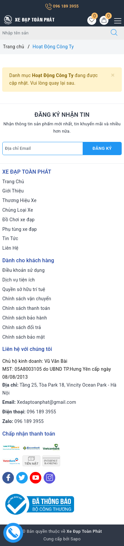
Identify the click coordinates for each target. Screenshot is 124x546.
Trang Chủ (13, 181)
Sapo (75, 538)
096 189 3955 (62, 6)
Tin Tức (10, 238)
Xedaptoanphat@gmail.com (46, 402)
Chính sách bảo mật (23, 337)
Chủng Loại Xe (17, 210)
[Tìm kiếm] (114, 33)
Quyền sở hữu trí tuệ (23, 289)
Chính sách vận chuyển (26, 298)
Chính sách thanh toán (26, 308)
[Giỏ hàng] (104, 20)
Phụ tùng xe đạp (19, 229)
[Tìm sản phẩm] (52, 33)
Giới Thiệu (13, 190)
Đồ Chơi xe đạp (18, 219)
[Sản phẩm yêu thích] (91, 20)
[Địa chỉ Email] (42, 148)
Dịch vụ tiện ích (18, 279)
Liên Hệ (10, 248)
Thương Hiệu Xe (19, 200)
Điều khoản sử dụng (23, 270)
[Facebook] (8, 477)
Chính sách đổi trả (21, 327)
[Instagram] (49, 477)
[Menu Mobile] (116, 20)
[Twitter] (22, 477)
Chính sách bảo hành (24, 317)
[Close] (112, 75)
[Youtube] (35, 477)
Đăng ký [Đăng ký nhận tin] (102, 148)
